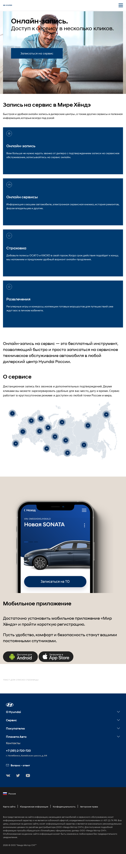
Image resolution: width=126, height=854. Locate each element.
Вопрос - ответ (18, 765)
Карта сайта (9, 806)
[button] (10, 705)
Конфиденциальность (64, 806)
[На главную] (7, 5)
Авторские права (89, 806)
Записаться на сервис (36, 53)
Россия (9, 793)
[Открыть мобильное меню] (121, 5)
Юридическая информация (34, 806)
